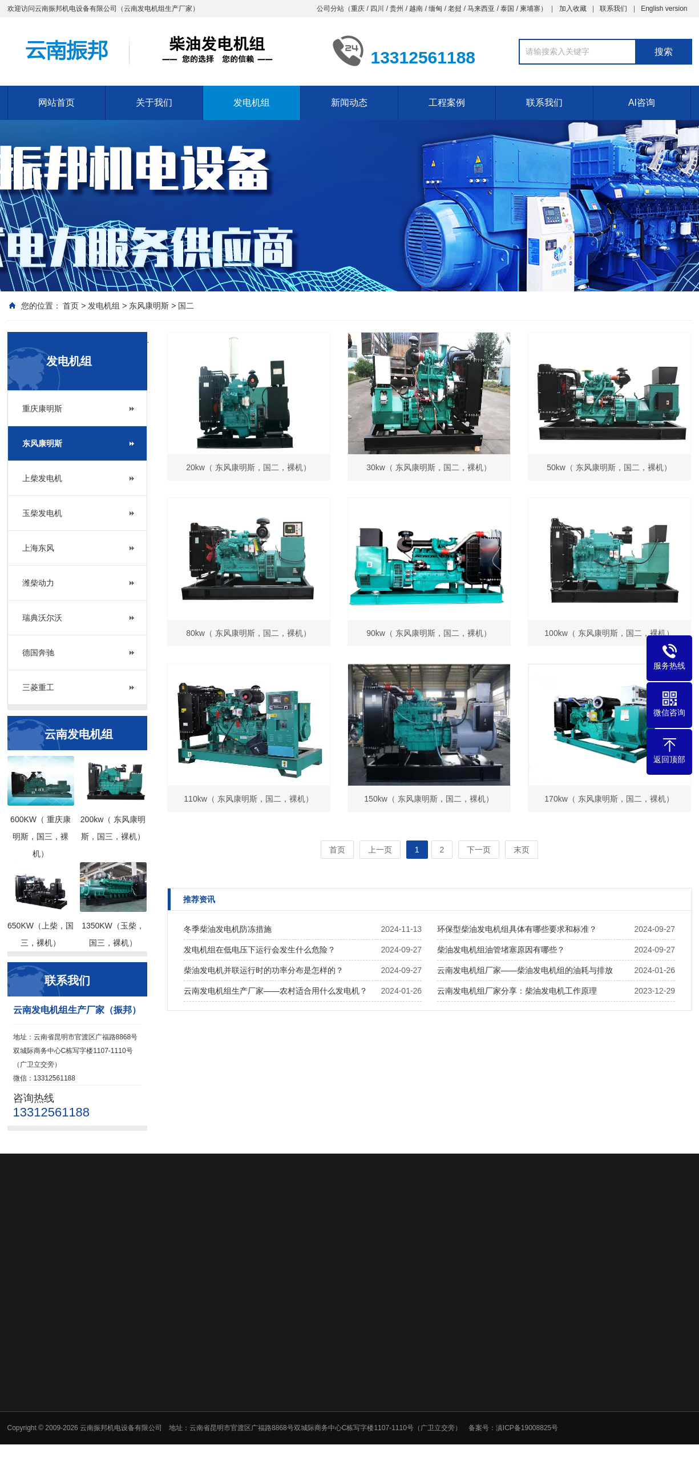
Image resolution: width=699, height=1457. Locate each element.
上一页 (380, 849)
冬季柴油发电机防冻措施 (228, 929)
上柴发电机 (42, 478)
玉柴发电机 (42, 513)
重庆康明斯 (42, 408)
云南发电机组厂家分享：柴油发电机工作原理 (517, 990)
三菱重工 (38, 687)
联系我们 (613, 9)
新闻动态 (349, 102)
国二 (186, 305)
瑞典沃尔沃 (42, 617)
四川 (377, 9)
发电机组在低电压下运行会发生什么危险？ (260, 949)
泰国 (507, 9)
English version (664, 9)
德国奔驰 (38, 652)
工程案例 (447, 102)
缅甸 (435, 9)
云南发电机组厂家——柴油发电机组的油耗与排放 (525, 970)
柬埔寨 (530, 9)
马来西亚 (481, 9)
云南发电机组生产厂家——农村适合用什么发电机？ (275, 990)
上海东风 (38, 548)
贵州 (396, 9)
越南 (416, 9)
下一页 (479, 849)
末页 (522, 849)
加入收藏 (573, 9)
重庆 (358, 9)
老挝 (455, 9)
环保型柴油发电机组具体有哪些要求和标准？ (517, 929)
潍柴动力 (38, 582)
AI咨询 (641, 102)
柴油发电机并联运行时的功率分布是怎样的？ (264, 970)
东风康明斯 (149, 305)
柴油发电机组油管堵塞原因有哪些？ (501, 949)
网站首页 (56, 102)
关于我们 (154, 102)
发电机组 (251, 102)
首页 (71, 305)
